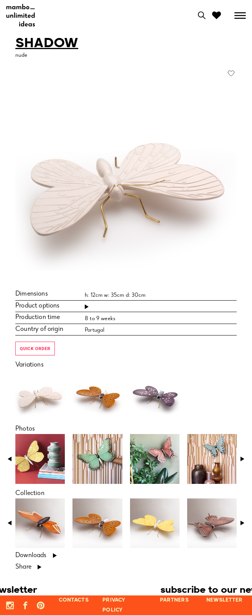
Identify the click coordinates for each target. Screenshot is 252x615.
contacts (74, 600)
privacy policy (113, 605)
